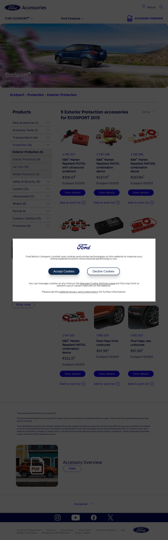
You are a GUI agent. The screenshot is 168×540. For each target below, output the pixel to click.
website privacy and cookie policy (78, 292)
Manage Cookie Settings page (97, 283)
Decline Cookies (103, 271)
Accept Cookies (63, 271)
